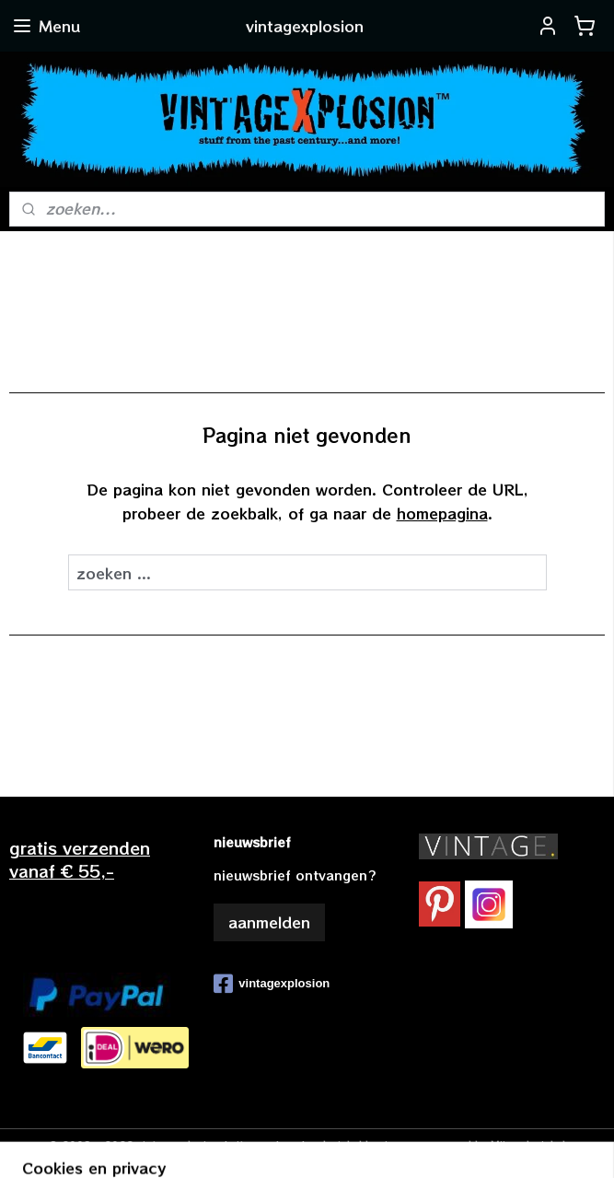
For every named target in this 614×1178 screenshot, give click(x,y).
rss (290, 1144)
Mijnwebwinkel (528, 1144)
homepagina (442, 512)
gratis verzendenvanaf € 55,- (79, 858)
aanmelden (269, 922)
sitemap (251, 1144)
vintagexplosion (272, 984)
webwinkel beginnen (360, 1144)
